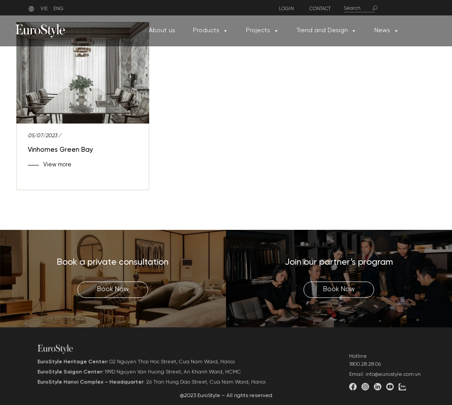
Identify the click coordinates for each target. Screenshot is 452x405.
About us (162, 30)
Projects (262, 31)
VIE (44, 8)
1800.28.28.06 (365, 380)
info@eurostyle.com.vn (393, 390)
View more (57, 165)
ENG (58, 8)
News (386, 31)
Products (210, 31)
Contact (320, 9)
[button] (225, 31)
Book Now (113, 289)
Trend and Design (327, 31)
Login (286, 9)
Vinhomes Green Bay (60, 150)
